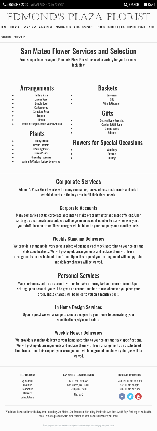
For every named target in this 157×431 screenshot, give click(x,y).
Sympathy (87, 27)
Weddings (6, 37)
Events (151, 27)
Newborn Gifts (63, 27)
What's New (30, 27)
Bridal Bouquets (116, 27)
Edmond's (78, 17)
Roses (77, 27)
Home (4, 27)
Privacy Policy (73, 425)
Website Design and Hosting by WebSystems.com (96, 425)
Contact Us (19, 37)
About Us (27, 385)
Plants (101, 27)
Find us (78, 394)
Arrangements (46, 27)
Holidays (14, 27)
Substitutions (27, 397)
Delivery (27, 393)
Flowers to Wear (136, 27)
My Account (27, 381)
